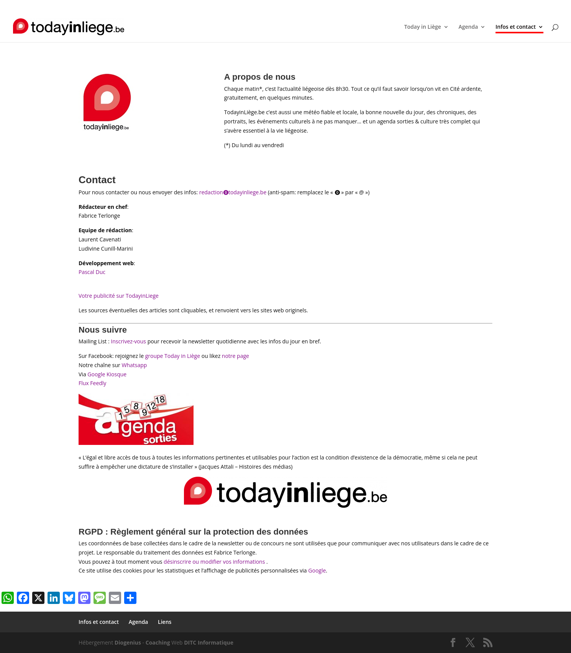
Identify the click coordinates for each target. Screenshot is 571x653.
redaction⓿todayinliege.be (233, 192)
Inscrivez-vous (128, 341)
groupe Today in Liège (172, 355)
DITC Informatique (208, 642)
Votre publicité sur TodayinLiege (119, 295)
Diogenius (128, 642)
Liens (486, 6)
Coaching (158, 642)
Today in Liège (422, 27)
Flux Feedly (92, 383)
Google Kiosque (106, 374)
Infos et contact (433, 6)
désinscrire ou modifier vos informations (214, 561)
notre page (235, 355)
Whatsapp (134, 365)
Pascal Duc (92, 272)
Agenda (465, 6)
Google (317, 570)
